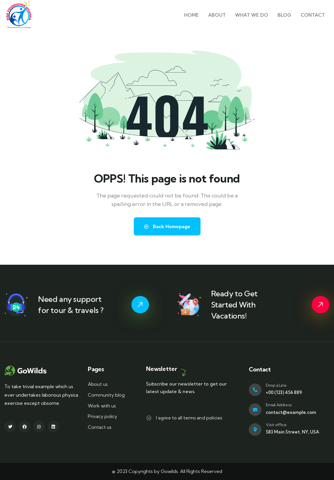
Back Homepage (167, 226)
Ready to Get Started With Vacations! (234, 305)
